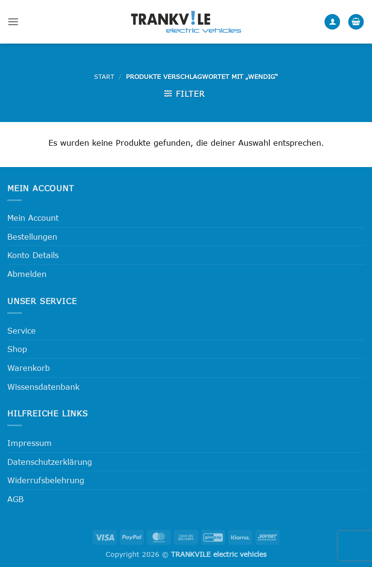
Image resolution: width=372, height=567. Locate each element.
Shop (17, 348)
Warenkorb (28, 367)
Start (104, 76)
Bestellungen (32, 236)
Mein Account (33, 217)
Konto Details (33, 255)
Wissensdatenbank (43, 386)
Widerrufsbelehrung (45, 480)
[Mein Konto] (332, 22)
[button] (13, 21)
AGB (15, 499)
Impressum (29, 442)
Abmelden (26, 273)
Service (21, 330)
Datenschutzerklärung (49, 461)
